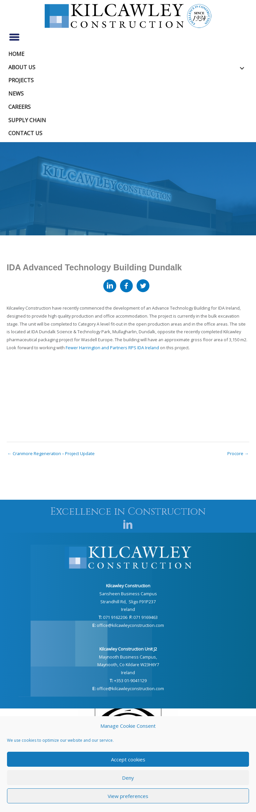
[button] (242, 68)
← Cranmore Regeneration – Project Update (51, 453)
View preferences (128, 796)
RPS (132, 348)
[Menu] (14, 37)
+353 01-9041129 (130, 680)
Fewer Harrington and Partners (96, 348)
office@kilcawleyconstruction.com (130, 625)
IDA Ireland (148, 348)
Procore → (238, 453)
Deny (128, 777)
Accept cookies (128, 759)
